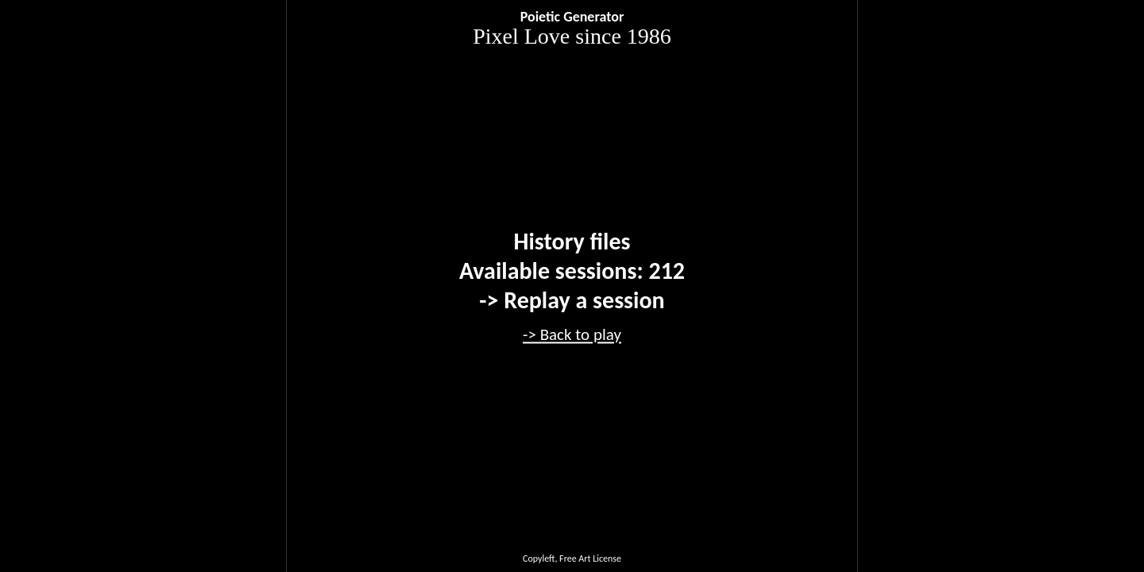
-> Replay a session (571, 300)
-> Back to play (572, 334)
